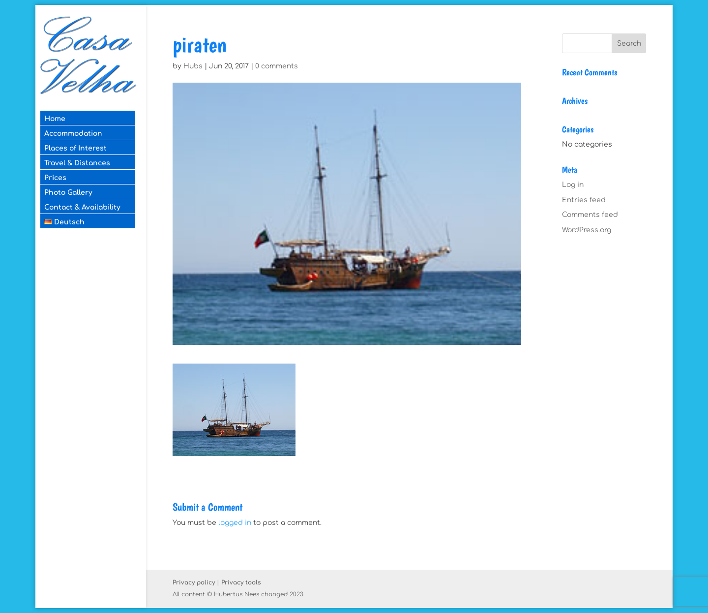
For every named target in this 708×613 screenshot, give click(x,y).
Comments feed (590, 214)
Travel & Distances (77, 163)
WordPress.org (586, 230)
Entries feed (584, 200)
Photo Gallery (68, 192)
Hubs (193, 66)
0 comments (276, 66)
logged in (234, 522)
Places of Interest (75, 148)
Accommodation (73, 133)
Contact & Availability (82, 207)
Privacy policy (194, 582)
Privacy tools (241, 582)
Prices (55, 178)
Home (54, 119)
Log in (573, 184)
